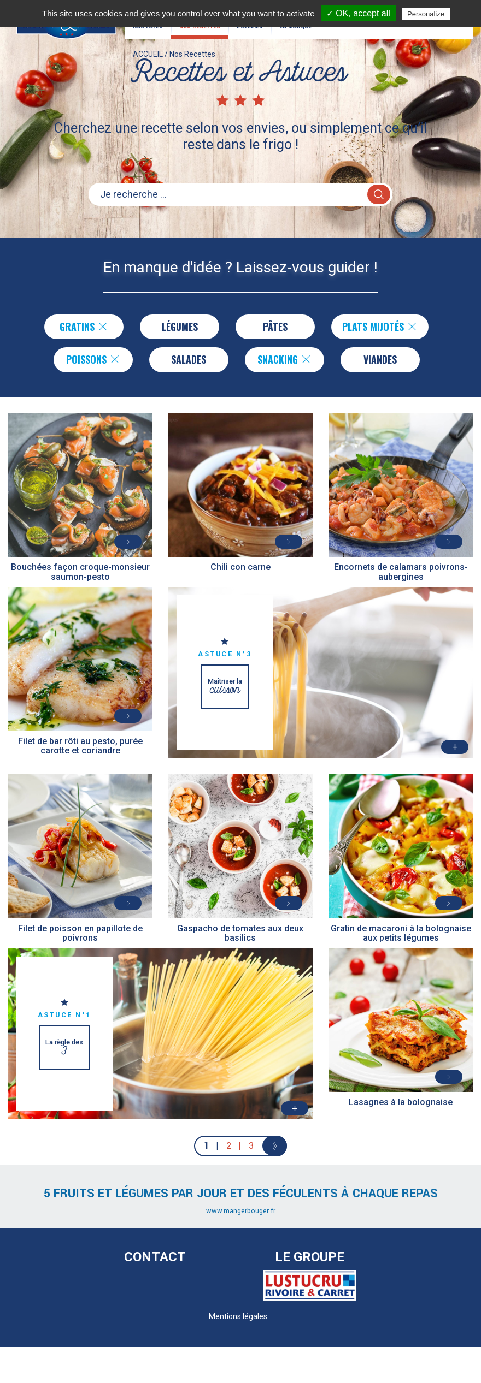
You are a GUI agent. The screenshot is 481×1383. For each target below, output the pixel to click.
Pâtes (275, 326)
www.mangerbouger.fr (240, 1211)
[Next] (274, 1146)
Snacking (284, 360)
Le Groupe (309, 1257)
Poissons (93, 360)
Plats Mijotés (380, 326)
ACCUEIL (148, 57)
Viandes (380, 360)
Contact (155, 1257)
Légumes (179, 326)
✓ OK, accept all (358, 13)
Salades (188, 360)
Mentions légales (238, 1316)
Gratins (84, 326)
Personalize (425, 14)
